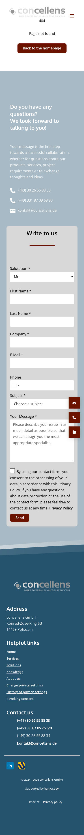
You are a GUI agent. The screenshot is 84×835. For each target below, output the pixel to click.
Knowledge (14, 672)
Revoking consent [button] (20, 699)
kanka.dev (51, 788)
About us (13, 679)
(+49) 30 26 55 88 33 (33, 720)
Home (11, 652)
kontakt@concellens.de (37, 743)
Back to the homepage (42, 48)
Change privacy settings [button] (24, 685)
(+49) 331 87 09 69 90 (34, 728)
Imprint (34, 802)
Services (12, 658)
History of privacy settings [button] (26, 692)
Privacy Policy (61, 508)
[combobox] (15, 385)
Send (19, 517)
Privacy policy (52, 802)
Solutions (13, 665)
